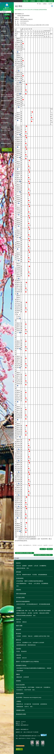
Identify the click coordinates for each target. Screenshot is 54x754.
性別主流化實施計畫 (21, 687)
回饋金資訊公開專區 (44, 613)
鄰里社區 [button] (3, 81)
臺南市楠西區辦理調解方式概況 (18, 153)
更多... (28, 568)
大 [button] (11, 18)
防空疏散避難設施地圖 (44, 604)
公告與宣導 (26, 677)
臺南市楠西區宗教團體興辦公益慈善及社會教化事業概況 (18, 271)
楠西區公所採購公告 (21, 613)
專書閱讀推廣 (19, 706)
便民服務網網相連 (42, 574)
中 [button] (7, 18)
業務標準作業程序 (26, 574)
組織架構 (30, 565)
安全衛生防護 (35, 704)
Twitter (6, 22)
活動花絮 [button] (3, 90)
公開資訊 (45, 3)
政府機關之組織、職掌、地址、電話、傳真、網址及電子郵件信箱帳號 (33, 610)
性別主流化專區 (20, 684)
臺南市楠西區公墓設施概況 (18, 164)
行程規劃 (18, 636)
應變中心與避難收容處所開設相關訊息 (33, 581)
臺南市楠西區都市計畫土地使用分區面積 (18, 395)
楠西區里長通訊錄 (20, 568)
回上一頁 (43, 549)
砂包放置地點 (19, 581)
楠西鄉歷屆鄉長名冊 (21, 645)
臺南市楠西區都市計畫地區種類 (18, 345)
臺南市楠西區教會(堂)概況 (18, 256)
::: (0, 2)
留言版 (18, 651)
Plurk (4, 22)
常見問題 (34, 574)
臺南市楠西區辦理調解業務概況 (18, 131)
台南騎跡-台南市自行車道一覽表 (42, 636)
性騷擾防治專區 (5, 139)
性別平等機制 (31, 687)
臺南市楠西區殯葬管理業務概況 (18, 188)
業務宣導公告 (19, 704)
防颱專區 (3, 40)
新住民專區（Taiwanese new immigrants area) (6, 129)
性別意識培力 (19, 689)
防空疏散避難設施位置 (32, 604)
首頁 (40, 3)
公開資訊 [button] (3, 59)
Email (10, 22)
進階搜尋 (7, 14)
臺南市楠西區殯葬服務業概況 (18, 222)
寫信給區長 (24, 651)
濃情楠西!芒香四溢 (21, 665)
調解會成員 (19, 677)
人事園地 (18, 701)
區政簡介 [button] (3, 27)
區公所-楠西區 (7, 6)
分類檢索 (32, 1)
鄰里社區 (18, 640)
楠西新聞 (3, 72)
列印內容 (52, 6)
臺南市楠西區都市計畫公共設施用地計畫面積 (18, 362)
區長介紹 (18, 565)
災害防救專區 (19, 578)
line (8, 22)
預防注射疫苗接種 (6, 44)
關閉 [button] (17, 558)
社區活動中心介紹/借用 (38, 642)
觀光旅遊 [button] (3, 77)
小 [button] (3, 18)
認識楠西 (24, 565)
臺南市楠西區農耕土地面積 (18, 115)
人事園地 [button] (3, 134)
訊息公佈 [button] (3, 63)
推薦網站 (3, 109)
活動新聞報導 (19, 670)
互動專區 (18, 648)
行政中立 (26, 706)
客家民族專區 (4, 118)
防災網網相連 (44, 583)
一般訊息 (30, 583)
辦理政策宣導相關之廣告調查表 (24, 615)
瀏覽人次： (18, 723)
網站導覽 (26, 1)
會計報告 (30, 613)
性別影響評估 (47, 687)
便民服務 (18, 572)
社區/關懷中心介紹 (26, 642)
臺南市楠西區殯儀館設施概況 (18, 199)
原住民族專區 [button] (4, 122)
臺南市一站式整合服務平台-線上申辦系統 (7, 95)
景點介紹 (30, 636)
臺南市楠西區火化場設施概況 (18, 211)
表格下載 (18, 574)
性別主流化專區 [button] (5, 114)
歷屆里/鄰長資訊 (32, 645)
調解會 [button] (3, 105)
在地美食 (24, 636)
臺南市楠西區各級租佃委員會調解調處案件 (18, 101)
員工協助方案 (27, 704)
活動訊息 (24, 622)
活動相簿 (18, 657)
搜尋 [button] (12, 12)
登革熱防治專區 (5, 49)
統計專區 (50, 3)
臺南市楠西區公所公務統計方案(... (24, 553)
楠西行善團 (4, 68)
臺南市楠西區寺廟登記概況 (18, 244)
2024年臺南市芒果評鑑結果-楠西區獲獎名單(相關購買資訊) (30, 668)
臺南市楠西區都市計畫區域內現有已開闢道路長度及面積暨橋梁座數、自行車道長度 (18, 307)
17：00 (26, 87)
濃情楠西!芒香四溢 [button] (6, 100)
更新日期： (18, 721)
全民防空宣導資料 (20, 604)
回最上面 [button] (49, 549)
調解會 (18, 674)
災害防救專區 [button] (4, 35)
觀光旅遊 (18, 633)
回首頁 (38, 1)
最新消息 (18, 622)
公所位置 (36, 565)
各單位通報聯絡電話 (21, 583)
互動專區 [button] (3, 86)
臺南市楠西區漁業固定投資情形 (18, 527)
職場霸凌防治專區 (6, 143)
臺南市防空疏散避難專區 (23, 601)
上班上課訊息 (36, 583)
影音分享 (24, 657)
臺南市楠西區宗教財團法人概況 (18, 234)
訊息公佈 (18, 619)
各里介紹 (18, 642)
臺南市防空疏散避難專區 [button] (6, 54)
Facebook (2, 22)
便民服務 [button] (3, 31)
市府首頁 (50, 1)
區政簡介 (18, 563)
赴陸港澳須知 (43, 704)
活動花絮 (18, 655)
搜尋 (1, 11)
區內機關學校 (43, 565)
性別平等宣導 (27, 689)
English (44, 1)
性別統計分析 (39, 687)
